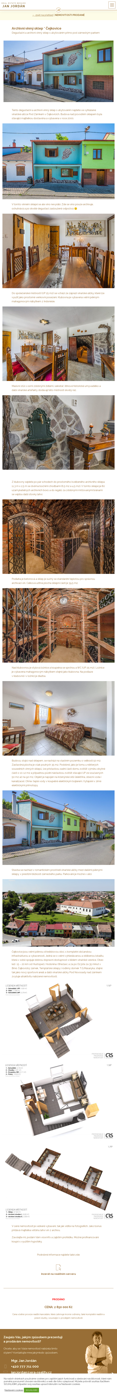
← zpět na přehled (42, 15)
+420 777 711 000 (25, 1366)
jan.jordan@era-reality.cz (31, 1372)
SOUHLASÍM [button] (31, 1390)
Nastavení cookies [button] (14, 1390)
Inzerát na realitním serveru (58, 1274)
